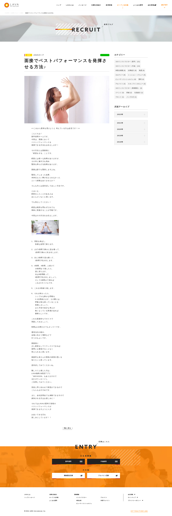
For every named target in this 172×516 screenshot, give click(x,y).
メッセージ (82, 5)
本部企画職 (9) (121, 70)
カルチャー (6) (121, 75)
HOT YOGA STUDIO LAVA (139, 511)
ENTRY (164, 5)
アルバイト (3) (121, 84)
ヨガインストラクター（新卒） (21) (128, 61)
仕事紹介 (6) (132, 70)
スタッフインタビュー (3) (137, 84)
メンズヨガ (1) (131, 97)
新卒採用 (73, 461)
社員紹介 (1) (138, 92)
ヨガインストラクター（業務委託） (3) (129, 88)
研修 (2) (129, 92)
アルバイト (104, 497)
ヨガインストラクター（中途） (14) (128, 66)
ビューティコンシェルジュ (84, 503)
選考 (22, 13)
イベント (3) (120, 92)
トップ (58, 5)
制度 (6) (142, 70)
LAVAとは (70, 5)
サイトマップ (133, 497)
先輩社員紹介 (96, 5)
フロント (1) (120, 97)
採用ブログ (15, 13)
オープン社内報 (122, 5)
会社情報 (152, 5)
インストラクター (81, 497)
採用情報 (109, 5)
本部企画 (79, 500)
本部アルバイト (105, 500)
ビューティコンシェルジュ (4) (126, 79)
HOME (7, 13)
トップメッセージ (29, 497)
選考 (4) (141, 79)
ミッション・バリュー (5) (137, 75)
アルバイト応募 (108, 475)
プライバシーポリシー (135, 500)
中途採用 (109, 461)
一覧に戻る (67, 428)
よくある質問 (138, 5)
